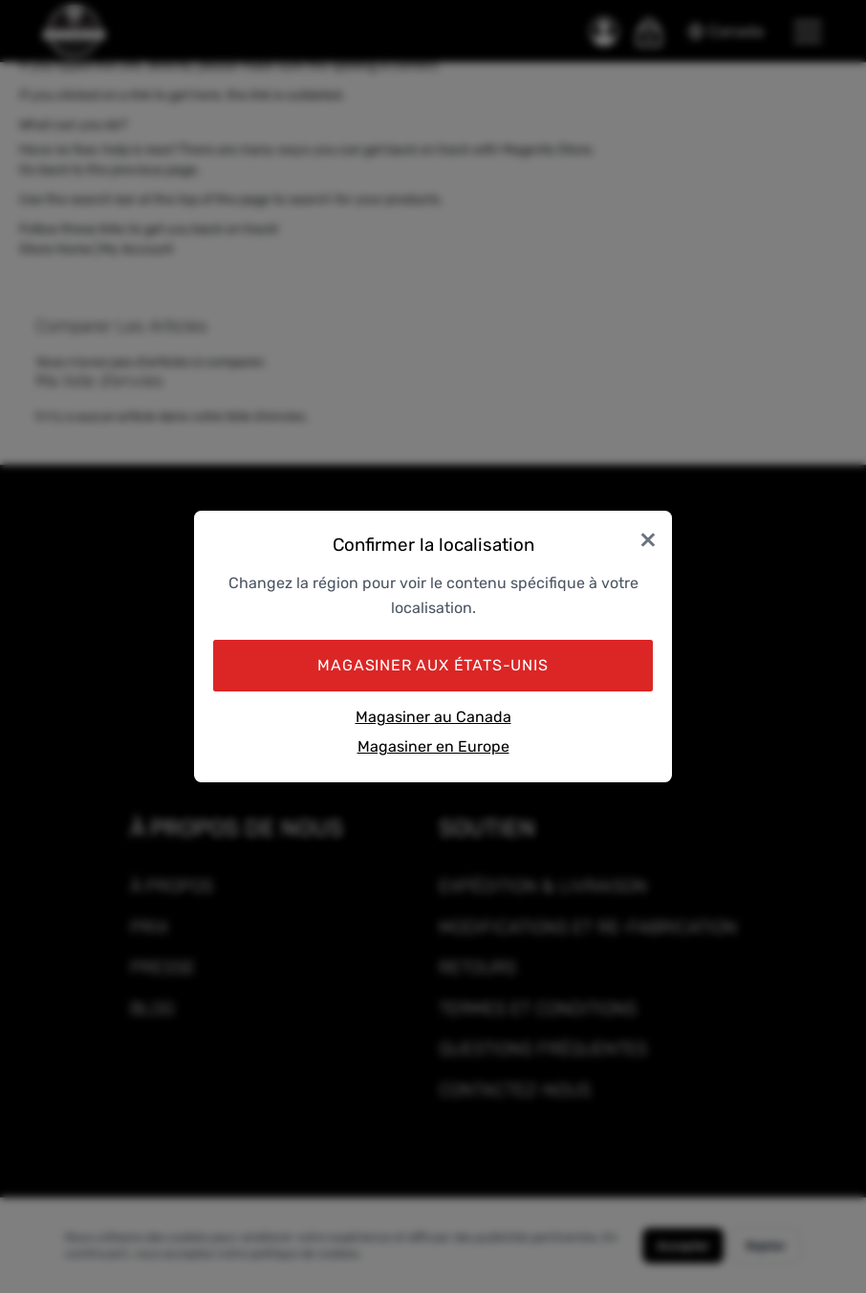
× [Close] (648, 538)
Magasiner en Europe (433, 746)
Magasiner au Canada (433, 717)
